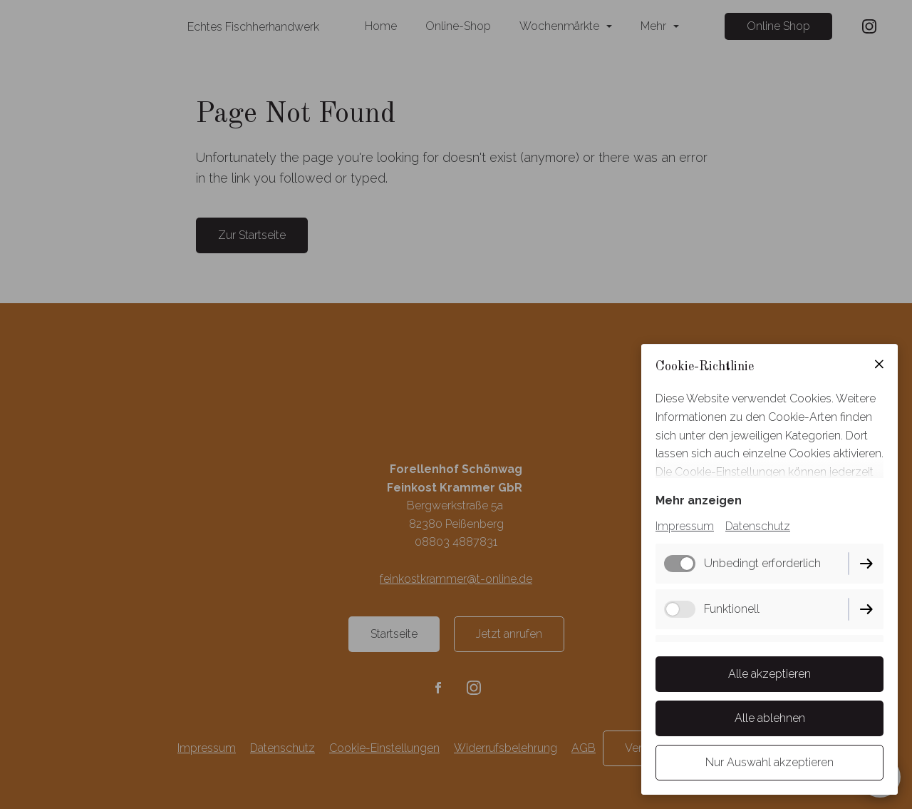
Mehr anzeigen (699, 500)
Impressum (685, 526)
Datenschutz (757, 526)
